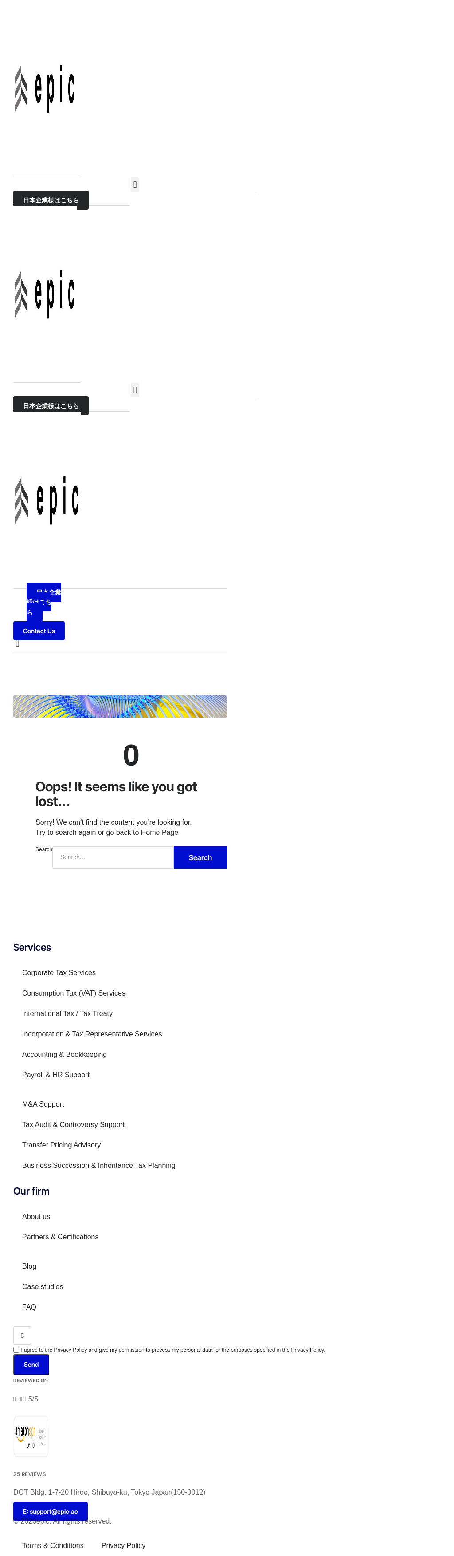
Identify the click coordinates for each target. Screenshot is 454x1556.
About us (36, 1216)
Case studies (42, 1286)
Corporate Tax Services (59, 972)
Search (43, 849)
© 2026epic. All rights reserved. (62, 1521)
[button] (135, 184)
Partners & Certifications (60, 1237)
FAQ (29, 1307)
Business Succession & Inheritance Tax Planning (99, 1165)
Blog (29, 1266)
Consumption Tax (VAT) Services (73, 993)
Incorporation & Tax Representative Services (92, 1034)
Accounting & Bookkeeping (64, 1054)
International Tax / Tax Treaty (67, 1013)
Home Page (160, 832)
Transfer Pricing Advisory (61, 1145)
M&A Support (43, 1104)
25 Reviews (29, 1474)
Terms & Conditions (53, 1545)
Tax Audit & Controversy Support (73, 1124)
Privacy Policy (124, 1545)
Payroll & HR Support (56, 1075)
